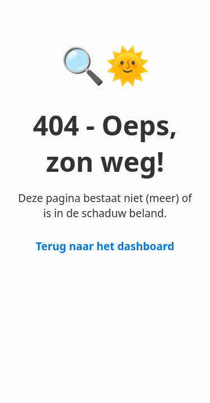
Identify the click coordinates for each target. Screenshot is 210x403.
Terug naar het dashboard (105, 246)
